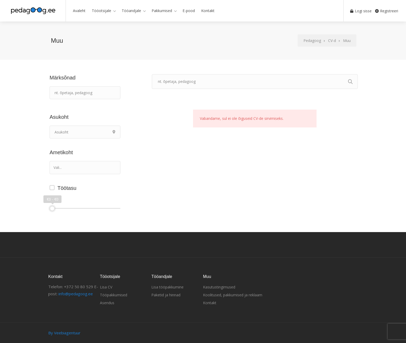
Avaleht (79, 10)
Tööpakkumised (113, 294)
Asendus (107, 302)
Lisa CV (106, 287)
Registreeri (386, 10)
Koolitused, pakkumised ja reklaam (232, 294)
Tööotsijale (101, 10)
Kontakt (208, 10)
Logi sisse (360, 10)
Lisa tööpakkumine (167, 287)
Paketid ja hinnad (165, 294)
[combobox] (85, 167)
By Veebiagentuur (64, 332)
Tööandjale (131, 10)
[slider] (52, 208)
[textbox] (77, 167)
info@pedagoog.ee (75, 293)
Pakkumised (162, 10)
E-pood (189, 10)
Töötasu (66, 188)
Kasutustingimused (219, 287)
